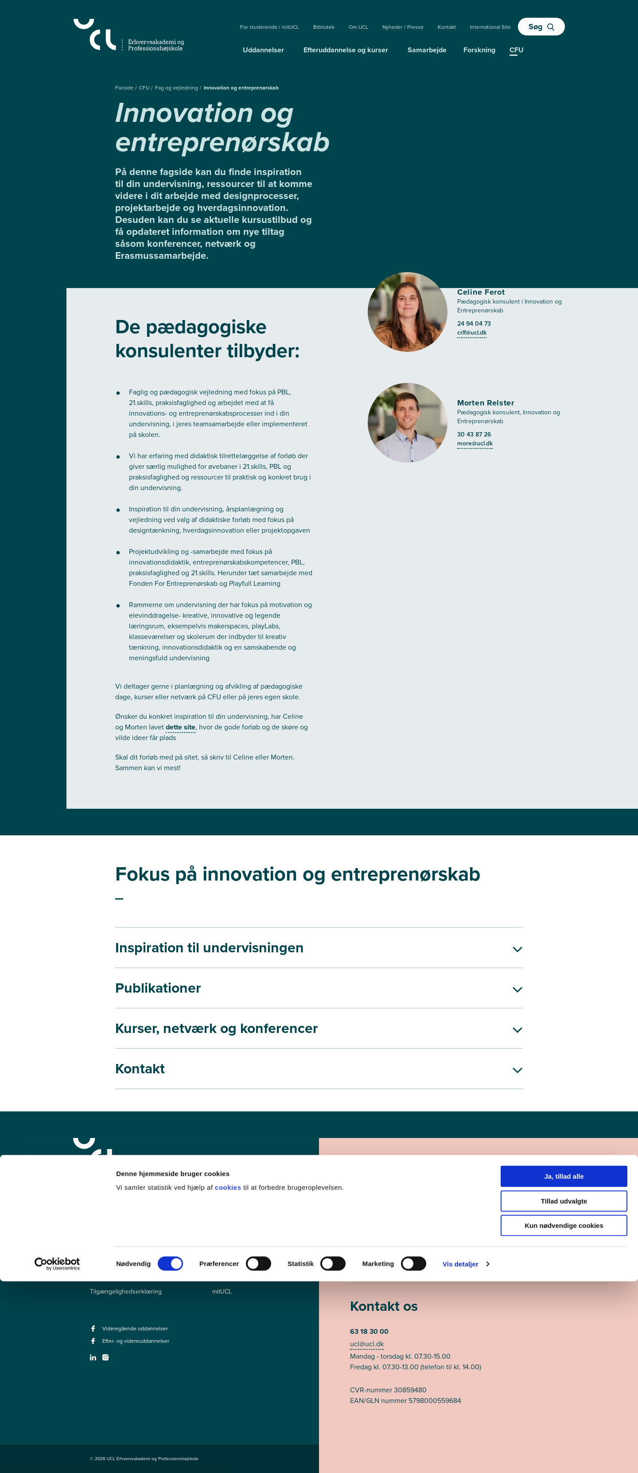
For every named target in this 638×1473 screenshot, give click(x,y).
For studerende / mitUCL (269, 27)
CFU (145, 88)
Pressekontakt (109, 1246)
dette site (180, 727)
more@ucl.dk (475, 443)
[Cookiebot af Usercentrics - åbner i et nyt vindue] (57, 1455)
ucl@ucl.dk (367, 1344)
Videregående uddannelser (250, 1246)
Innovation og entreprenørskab (241, 88)
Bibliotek (324, 27)
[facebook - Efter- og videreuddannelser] (94, 1344)
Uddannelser (263, 50)
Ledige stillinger (111, 1261)
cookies (229, 1379)
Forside (125, 88)
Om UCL (358, 27)
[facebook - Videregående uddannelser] (94, 1331)
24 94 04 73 (474, 323)
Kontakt (447, 27)
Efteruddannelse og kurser (345, 50)
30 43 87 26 (474, 434)
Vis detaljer (460, 1455)
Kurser (221, 1276)
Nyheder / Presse (403, 27)
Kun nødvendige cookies (564, 1417)
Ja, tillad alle (564, 1368)
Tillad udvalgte (564, 1392)
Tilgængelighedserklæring (126, 1291)
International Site (490, 27)
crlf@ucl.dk (471, 332)
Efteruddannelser (236, 1261)
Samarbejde (427, 50)
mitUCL (222, 1291)
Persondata (105, 1276)
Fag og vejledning (177, 88)
